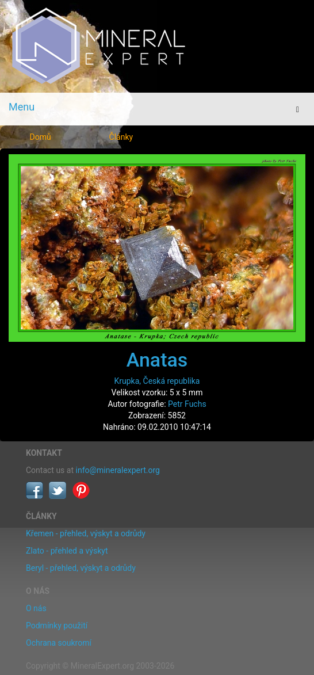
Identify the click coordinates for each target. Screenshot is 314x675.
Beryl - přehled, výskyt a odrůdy (81, 568)
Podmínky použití (56, 625)
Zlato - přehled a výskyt (67, 550)
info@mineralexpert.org (118, 470)
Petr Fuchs (187, 404)
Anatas (157, 359)
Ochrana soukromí (58, 642)
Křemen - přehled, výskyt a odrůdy (85, 533)
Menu (22, 107)
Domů (40, 137)
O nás (36, 608)
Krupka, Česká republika (157, 381)
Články (121, 137)
